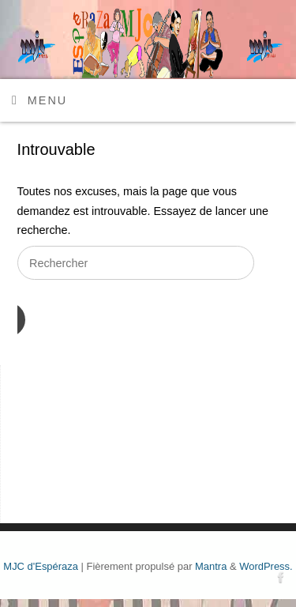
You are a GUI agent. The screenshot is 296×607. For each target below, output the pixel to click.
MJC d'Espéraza (40, 566)
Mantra (211, 566)
